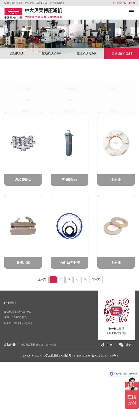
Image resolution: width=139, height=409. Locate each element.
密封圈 (25, 87)
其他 (113, 98)
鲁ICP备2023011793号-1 (105, 355)
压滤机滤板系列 (52, 53)
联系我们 (10, 302)
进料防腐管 (69, 75)
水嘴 (69, 87)
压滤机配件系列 (122, 53)
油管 (113, 75)
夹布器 (25, 98)
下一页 (96, 279)
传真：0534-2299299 (15, 317)
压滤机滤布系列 (87, 53)
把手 (113, 87)
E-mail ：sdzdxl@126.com (18, 322)
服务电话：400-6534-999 (17, 311)
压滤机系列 (17, 53)
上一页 (42, 279)
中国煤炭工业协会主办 (30, 344)
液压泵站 (25, 75)
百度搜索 (51, 344)
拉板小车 (69, 98)
